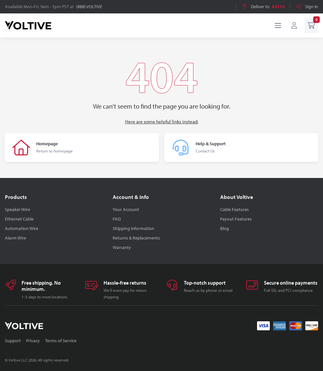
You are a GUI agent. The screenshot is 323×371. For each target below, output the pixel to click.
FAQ (117, 219)
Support (13, 341)
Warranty (122, 247)
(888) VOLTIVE (89, 6)
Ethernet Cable (19, 219)
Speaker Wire (17, 209)
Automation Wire (21, 228)
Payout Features (236, 219)
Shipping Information (133, 228)
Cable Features (234, 209)
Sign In (307, 6)
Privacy (33, 341)
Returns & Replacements (136, 238)
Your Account (126, 209)
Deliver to (263, 6)
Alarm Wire (15, 238)
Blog (224, 228)
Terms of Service (60, 341)
